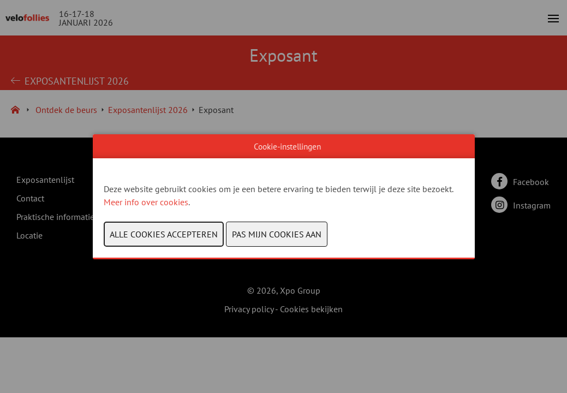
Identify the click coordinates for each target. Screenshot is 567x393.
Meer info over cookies (146, 201)
